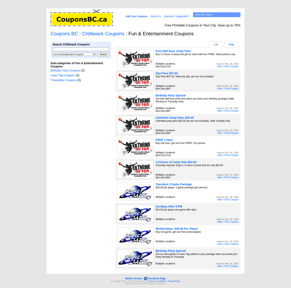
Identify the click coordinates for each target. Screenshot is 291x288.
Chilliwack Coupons (103, 33)
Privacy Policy (174, 281)
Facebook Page (155, 278)
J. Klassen (160, 283)
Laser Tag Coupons (63, 75)
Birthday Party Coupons (65, 70)
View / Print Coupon (227, 66)
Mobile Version (133, 278)
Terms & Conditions (157, 281)
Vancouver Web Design (142, 283)
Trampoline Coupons (64, 80)
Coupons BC (64, 33)
